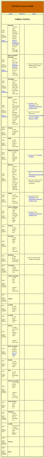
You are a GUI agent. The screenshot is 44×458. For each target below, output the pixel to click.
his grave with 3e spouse (35, 171)
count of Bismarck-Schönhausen (15, 41)
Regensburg (32, 176)
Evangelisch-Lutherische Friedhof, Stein (35, 107)
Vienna (36, 118)
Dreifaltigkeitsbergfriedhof (36, 174)
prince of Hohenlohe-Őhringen (15, 65)
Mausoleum (32, 105)
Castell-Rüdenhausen (4, 41)
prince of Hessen (14, 353)
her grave (31, 196)
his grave (31, 103)
